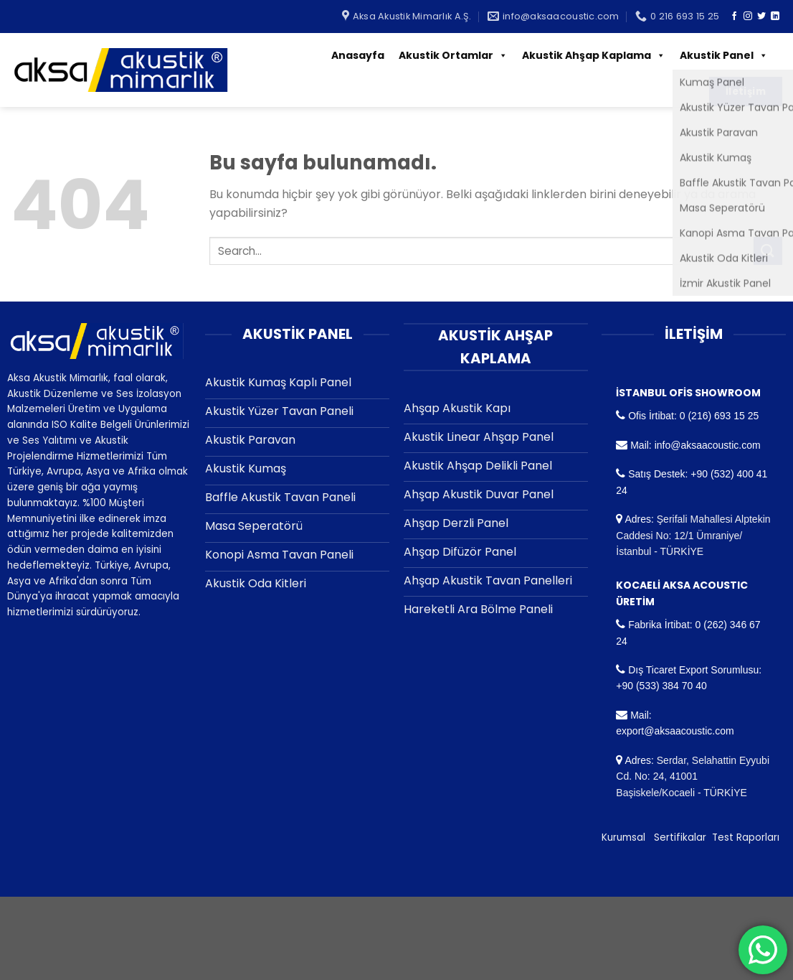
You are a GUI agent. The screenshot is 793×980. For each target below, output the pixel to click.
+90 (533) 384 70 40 (661, 685)
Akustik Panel (724, 55)
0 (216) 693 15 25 (719, 415)
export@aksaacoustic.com (674, 731)
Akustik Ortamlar (453, 55)
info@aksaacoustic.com (708, 445)
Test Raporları (745, 837)
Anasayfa (357, 55)
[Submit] (768, 251)
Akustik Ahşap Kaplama (593, 55)
